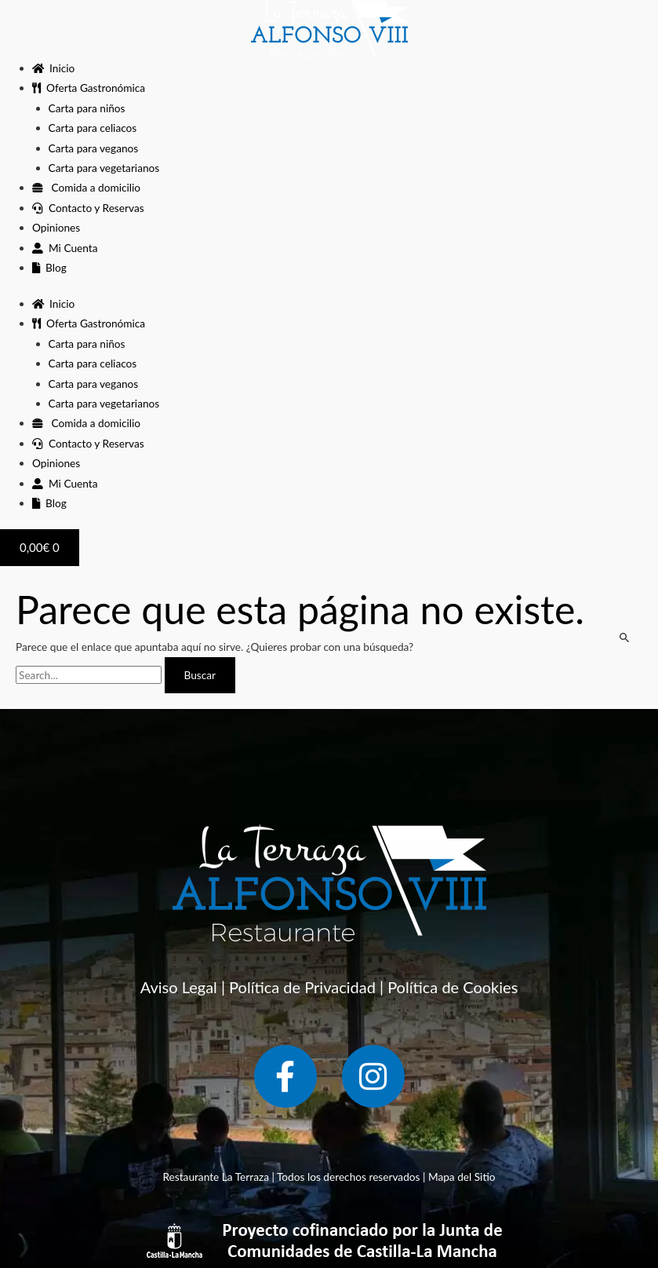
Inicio (53, 68)
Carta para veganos (94, 148)
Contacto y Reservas (88, 207)
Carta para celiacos (93, 127)
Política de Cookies (452, 986)
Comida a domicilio (86, 187)
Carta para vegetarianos (104, 167)
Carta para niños (87, 108)
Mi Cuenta (64, 247)
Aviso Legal (178, 986)
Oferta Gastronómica (88, 87)
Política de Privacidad (302, 986)
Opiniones (56, 227)
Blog (49, 267)
